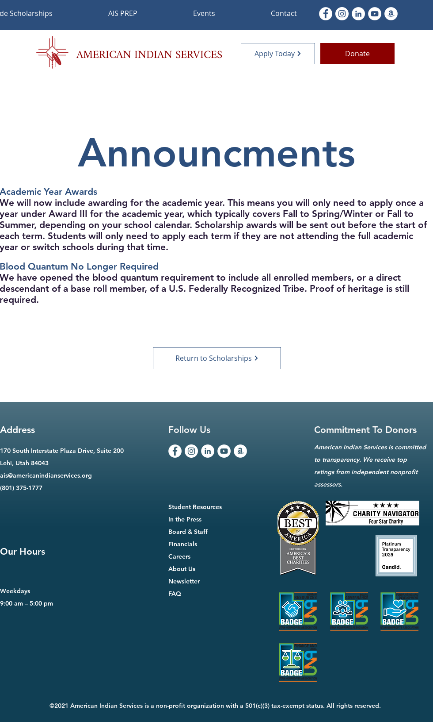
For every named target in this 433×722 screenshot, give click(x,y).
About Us (181, 569)
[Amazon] (391, 13)
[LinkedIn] (358, 13)
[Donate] (357, 53)
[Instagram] (342, 13)
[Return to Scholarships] (217, 358)
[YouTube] (224, 451)
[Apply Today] (278, 53)
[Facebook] (325, 13)
